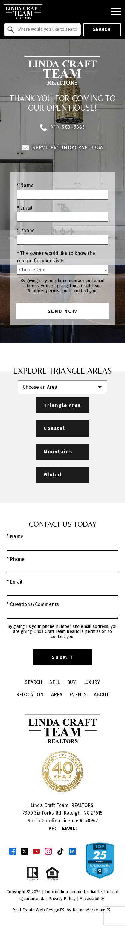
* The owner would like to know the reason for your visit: (56, 257)
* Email (24, 208)
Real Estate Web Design (38, 910)
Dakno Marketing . (92, 910)
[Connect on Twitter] (24, 851)
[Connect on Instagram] (48, 851)
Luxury (91, 682)
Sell (54, 682)
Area (56, 694)
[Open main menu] (116, 11)
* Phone (26, 230)
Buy (71, 682)
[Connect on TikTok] (60, 851)
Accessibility (92, 898)
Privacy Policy (62, 898)
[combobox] (42, 29)
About (101, 694)
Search (102, 29)
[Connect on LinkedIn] (72, 851)
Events (78, 694)
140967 (90, 821)
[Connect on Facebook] (12, 851)
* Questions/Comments (33, 604)
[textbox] (46, 30)
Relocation (30, 694)
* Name (25, 185)
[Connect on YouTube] (36, 851)
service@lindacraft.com (62, 147)
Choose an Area (40, 387)
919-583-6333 (62, 127)
